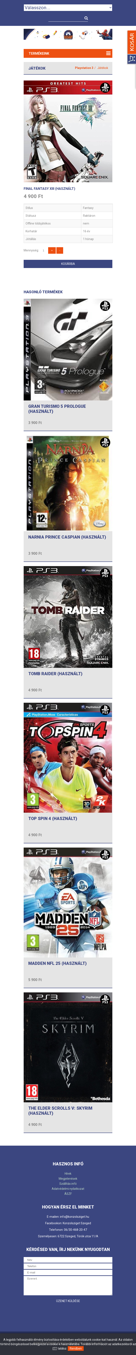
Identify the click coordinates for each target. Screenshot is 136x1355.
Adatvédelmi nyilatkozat (68, 1188)
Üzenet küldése (68, 1301)
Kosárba (68, 263)
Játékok (102, 68)
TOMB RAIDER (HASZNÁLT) (55, 673)
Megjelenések (68, 1178)
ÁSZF (68, 1193)
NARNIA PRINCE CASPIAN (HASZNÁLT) (67, 537)
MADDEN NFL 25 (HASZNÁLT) (57, 963)
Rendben (76, 1348)
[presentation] (56, 1313)
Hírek (68, 1173)
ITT (55, 1348)
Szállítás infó (68, 1183)
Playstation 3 (84, 68)
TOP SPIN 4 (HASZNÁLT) (52, 818)
